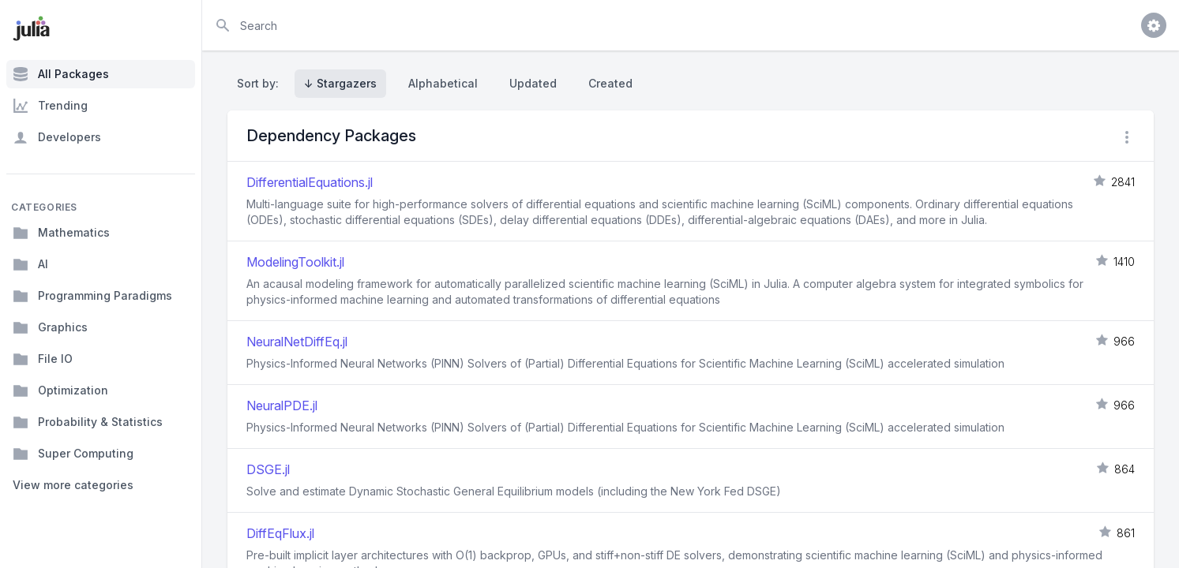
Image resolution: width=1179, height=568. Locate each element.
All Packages (61, 74)
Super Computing (73, 454)
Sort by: (261, 83)
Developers (57, 137)
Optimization (60, 390)
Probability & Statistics (88, 422)
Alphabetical (443, 83)
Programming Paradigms (92, 296)
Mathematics (61, 233)
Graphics (50, 327)
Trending (50, 106)
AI (30, 264)
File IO (43, 359)
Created (610, 83)
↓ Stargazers (340, 83)
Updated (533, 83)
